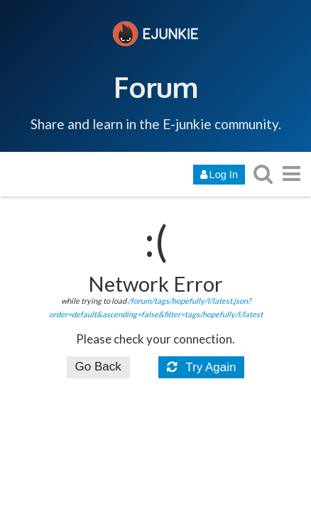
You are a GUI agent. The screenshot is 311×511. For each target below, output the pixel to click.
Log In (219, 174)
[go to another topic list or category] (291, 173)
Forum (156, 86)
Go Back (98, 366)
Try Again (201, 367)
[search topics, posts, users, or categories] (263, 173)
